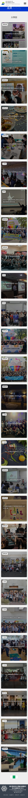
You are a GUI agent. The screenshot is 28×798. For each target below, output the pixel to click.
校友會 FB (22, 794)
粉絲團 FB (11, 794)
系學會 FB (17, 794)
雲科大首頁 (5, 794)
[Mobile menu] (25, 3)
